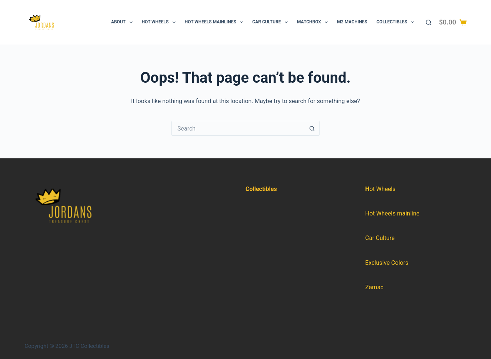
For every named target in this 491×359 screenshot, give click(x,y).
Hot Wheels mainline (392, 213)
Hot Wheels (160, 22)
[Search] (428, 22)
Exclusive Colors (386, 262)
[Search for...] (238, 128)
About (123, 22)
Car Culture (271, 22)
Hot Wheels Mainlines (215, 22)
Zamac (374, 287)
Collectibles (397, 22)
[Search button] (312, 128)
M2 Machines (352, 21)
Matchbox (314, 22)
